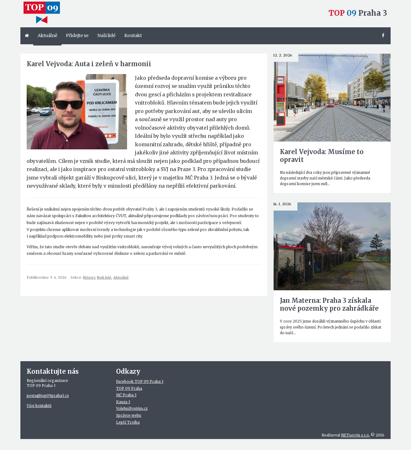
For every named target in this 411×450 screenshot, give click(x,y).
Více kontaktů (39, 406)
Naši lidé (104, 277)
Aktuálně (121, 277)
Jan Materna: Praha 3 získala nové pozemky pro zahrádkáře (329, 304)
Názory (89, 277)
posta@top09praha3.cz (48, 396)
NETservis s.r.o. (355, 435)
